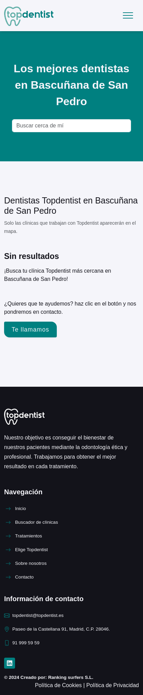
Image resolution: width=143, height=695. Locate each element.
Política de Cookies (59, 685)
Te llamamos (30, 329)
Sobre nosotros (31, 563)
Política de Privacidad (112, 685)
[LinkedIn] (9, 663)
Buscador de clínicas (36, 522)
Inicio (20, 508)
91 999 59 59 (25, 642)
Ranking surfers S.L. (70, 677)
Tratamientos (28, 535)
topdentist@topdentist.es (38, 615)
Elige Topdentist (31, 549)
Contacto (24, 577)
